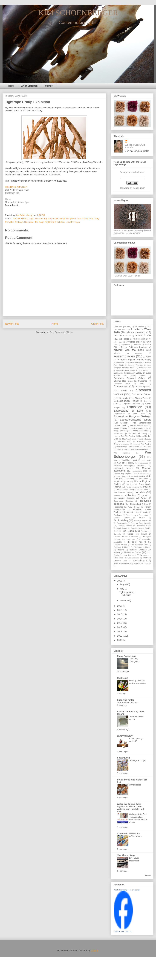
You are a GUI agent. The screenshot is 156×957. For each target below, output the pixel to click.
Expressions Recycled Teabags (132, 416)
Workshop (138, 560)
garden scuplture (138, 428)
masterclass (143, 463)
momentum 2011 (140, 471)
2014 (120, 618)
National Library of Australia (125, 476)
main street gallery (125, 463)
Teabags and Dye (137, 760)
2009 (120, 640)
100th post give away (122, 327)
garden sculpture (120, 428)
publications (130, 495)
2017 (120, 606)
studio (142, 518)
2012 (120, 627)
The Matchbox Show (139, 545)
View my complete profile (137, 151)
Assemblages (124, 356)
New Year (143, 479)
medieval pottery (123, 468)
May (122, 588)
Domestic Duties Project (126, 401)
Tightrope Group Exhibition (127, 593)
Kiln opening (122, 453)
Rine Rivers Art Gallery (16, 187)
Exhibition (134, 407)
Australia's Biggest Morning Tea (132, 359)
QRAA (144, 495)
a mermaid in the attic (128, 833)
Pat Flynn (122, 490)
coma (142, 384)
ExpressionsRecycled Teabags (135, 419)
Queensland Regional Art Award (130, 498)
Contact (49, 86)
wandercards (135, 785)
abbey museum (136, 332)
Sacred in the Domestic (137, 512)
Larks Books (146, 460)
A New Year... (135, 836)
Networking (129, 479)
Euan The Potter (125, 700)
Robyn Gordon (134, 507)
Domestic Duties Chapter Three (133, 398)
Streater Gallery (122, 518)
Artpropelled (125, 345)
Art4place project (134, 342)
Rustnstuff (122, 678)
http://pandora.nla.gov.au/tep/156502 (136, 439)
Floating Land (142, 425)
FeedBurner (139, 188)
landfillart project (129, 460)
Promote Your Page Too (123, 931)
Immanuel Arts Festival (142, 444)
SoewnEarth (123, 757)
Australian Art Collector (123, 362)
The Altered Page (126, 855)
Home (11, 86)
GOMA (116, 433)
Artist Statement (29, 86)
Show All (148, 875)
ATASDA (147, 357)
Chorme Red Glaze (123, 381)
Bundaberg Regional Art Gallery (128, 373)
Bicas (132, 368)
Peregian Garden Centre (138, 490)
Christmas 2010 (122, 384)
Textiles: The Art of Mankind (126, 537)
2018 (120, 580)
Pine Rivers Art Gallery (88, 218)
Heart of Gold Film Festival (124, 436)
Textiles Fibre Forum (137, 534)
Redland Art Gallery (139, 504)
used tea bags (73, 222)
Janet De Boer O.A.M (125, 449)
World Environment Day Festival (127, 564)
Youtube (147, 564)
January (124, 600)
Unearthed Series (132, 552)
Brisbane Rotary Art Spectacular (135, 370)
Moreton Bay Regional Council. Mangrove (55, 218)
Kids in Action (142, 449)
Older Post (97, 323)
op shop (130, 484)
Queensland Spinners (123, 501)
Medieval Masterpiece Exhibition (130, 465)
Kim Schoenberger (132, 454)
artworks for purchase (128, 353)
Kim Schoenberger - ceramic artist (127, 890)
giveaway (124, 431)
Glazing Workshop (140, 431)
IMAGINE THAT (124, 441)
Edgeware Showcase (131, 404)
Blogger (94, 950)
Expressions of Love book (129, 414)
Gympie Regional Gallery (135, 433)
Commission (121, 386)
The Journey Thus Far (127, 702)
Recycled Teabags (14, 222)
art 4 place (124, 339)
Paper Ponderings (126, 656)
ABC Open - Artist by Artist (127, 335)
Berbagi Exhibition (135, 365)
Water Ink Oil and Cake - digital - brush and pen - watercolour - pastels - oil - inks (131, 808)
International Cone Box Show (139, 447)
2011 (120, 631)
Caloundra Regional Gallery (129, 378)
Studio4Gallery (121, 520)
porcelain (140, 492)
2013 (120, 623)
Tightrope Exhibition (55, 222)
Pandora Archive (132, 487)
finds (132, 425)
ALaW (147, 335)
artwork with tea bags (23, 218)
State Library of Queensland (137, 515)
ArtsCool (137, 345)
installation (120, 447)
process (117, 495)
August (123, 584)
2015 (120, 614)
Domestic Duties (141, 394)
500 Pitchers (139, 327)
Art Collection (139, 339)
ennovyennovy (125, 736)
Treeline (120, 550)
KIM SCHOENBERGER (78, 12)
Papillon (147, 486)
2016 (120, 610)
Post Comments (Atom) (61, 332)
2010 (120, 636)
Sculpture (29, 222)
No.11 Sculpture (121, 481)
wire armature (133, 558)
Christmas (142, 381)
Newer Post (12, 323)
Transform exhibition (142, 547)
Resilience (118, 507)
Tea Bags (39, 222)
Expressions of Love (128, 410)
